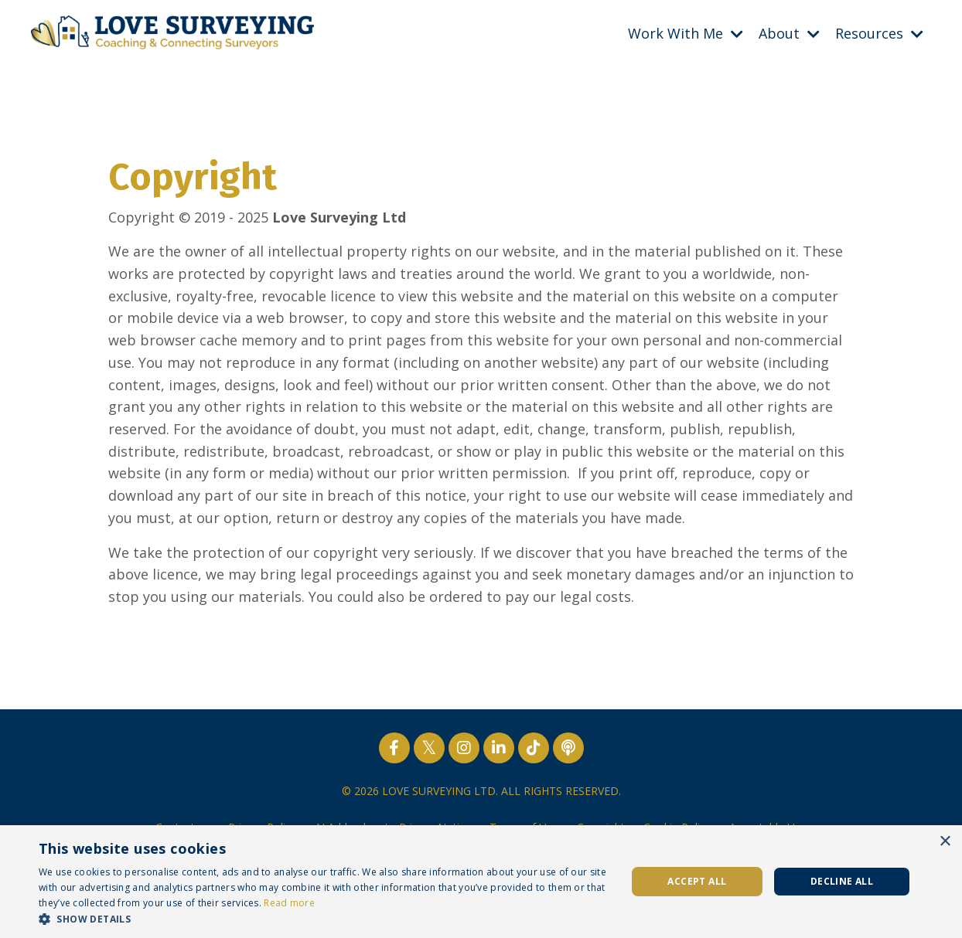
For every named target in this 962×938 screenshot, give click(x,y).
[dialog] (481, 881)
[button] (324, 918)
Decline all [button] (841, 881)
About (789, 33)
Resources (879, 33)
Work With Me (685, 33)
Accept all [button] (696, 881)
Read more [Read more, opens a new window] (289, 902)
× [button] (944, 842)
